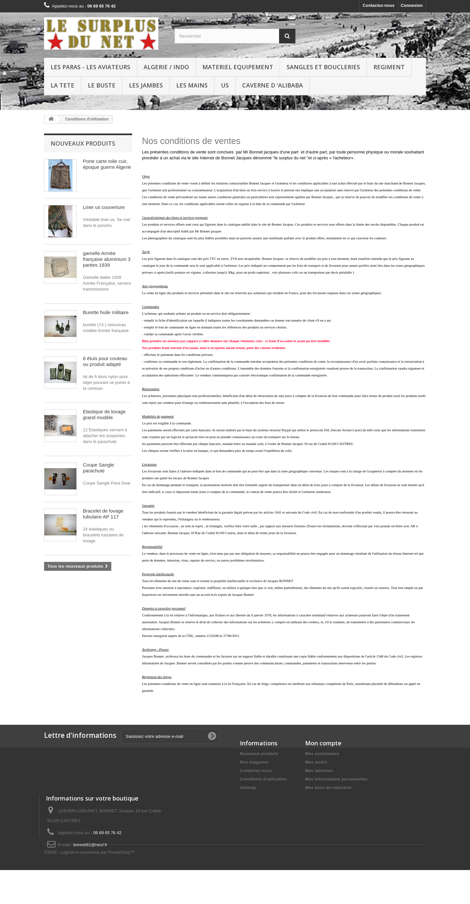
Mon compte (323, 743)
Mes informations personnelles (336, 779)
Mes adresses (319, 770)
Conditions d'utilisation (263, 779)
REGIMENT (389, 67)
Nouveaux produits (83, 143)
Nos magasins (254, 762)
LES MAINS (192, 85)
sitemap (248, 787)
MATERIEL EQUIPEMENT (237, 67)
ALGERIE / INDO (166, 67)
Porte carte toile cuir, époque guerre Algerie (107, 164)
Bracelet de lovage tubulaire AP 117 (103, 513)
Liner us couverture (104, 207)
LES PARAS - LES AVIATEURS (90, 67)
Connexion (412, 5)
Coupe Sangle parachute (98, 467)
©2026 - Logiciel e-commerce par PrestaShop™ (89, 886)
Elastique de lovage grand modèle (104, 414)
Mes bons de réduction (328, 787)
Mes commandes (322, 753)
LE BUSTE (102, 85)
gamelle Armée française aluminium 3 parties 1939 (107, 259)
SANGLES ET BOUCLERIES (323, 67)
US (225, 85)
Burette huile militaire (106, 312)
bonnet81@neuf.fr (90, 861)
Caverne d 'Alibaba (272, 85)
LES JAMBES (146, 85)
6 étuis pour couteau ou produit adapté (105, 361)
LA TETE (62, 85)
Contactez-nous (379, 5)
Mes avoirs (316, 762)
